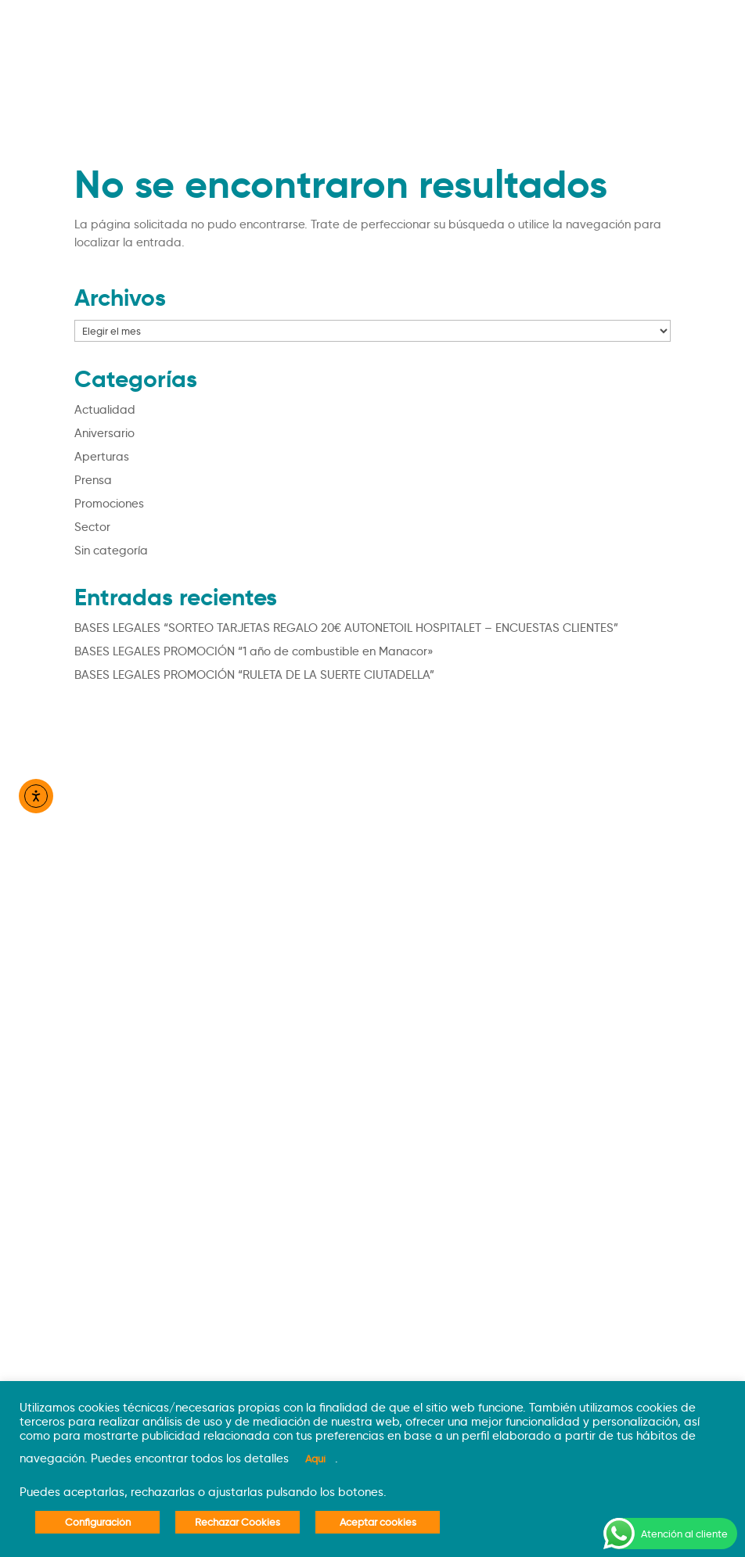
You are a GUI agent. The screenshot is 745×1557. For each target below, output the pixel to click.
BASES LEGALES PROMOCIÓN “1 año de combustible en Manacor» (254, 651)
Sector (92, 527)
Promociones (109, 504)
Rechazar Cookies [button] (237, 1522)
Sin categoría (111, 551)
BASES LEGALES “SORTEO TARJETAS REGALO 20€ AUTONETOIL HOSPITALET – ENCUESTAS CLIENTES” (346, 628)
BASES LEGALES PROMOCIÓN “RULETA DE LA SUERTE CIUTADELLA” (254, 675)
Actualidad (104, 410)
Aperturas (101, 457)
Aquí (315, 1458)
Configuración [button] (98, 1522)
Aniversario (104, 433)
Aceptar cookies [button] (378, 1522)
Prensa (93, 480)
